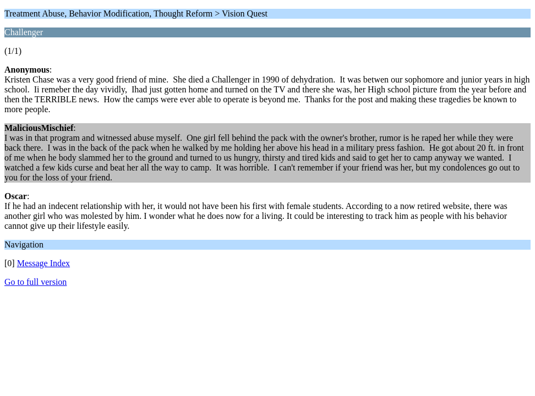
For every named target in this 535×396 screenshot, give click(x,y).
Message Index (43, 263)
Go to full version (35, 282)
